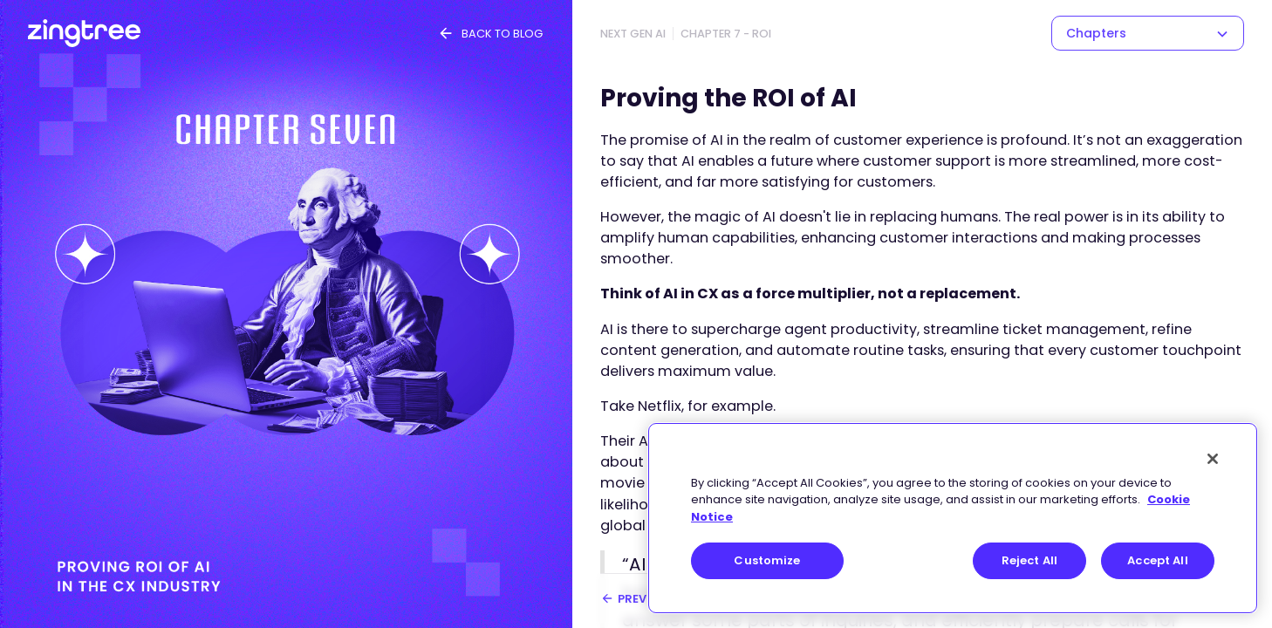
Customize (767, 560)
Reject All (1029, 560)
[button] (1147, 33)
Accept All (1157, 560)
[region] (952, 518)
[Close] (1212, 459)
